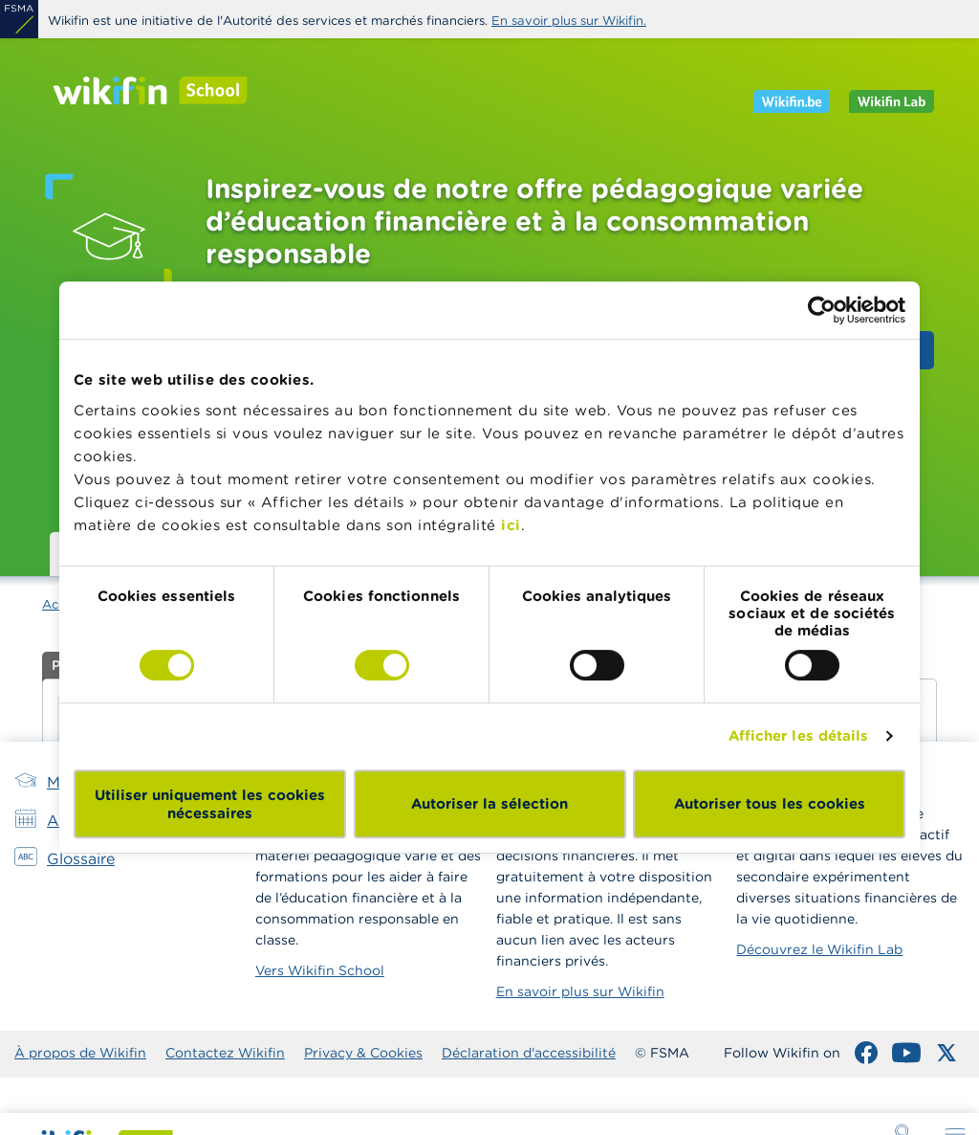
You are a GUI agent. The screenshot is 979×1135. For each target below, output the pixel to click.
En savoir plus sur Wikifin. (568, 20)
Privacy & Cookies (363, 1052)
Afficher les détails (799, 735)
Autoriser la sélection (489, 803)
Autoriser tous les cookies (769, 803)
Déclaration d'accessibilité (529, 1052)
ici (511, 525)
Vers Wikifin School (319, 970)
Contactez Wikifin (225, 1052)
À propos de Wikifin (80, 1052)
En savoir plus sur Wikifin (580, 991)
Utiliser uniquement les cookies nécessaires (210, 804)
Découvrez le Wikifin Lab (819, 949)
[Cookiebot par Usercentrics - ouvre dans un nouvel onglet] (821, 310)
